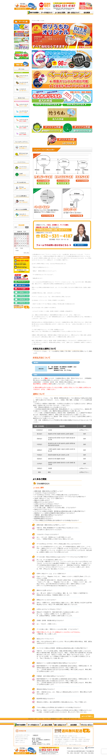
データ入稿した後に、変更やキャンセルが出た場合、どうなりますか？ (55, 507)
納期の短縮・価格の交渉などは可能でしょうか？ (48, 491)
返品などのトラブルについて (42, 509)
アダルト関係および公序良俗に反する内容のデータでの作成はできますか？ (56, 520)
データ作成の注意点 (69, 546)
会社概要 (73, 725)
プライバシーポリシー (87, 725)
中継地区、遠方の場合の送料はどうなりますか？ (48, 515)
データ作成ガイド (46, 12)
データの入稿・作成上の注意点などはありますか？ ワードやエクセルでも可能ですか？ (60, 496)
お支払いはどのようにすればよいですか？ (46, 504)
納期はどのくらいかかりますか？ (44, 502)
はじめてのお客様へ (33, 12)
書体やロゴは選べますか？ (42, 500)
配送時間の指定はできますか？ (43, 518)
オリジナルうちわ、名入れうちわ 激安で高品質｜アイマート (20, 12)
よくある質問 (60, 12)
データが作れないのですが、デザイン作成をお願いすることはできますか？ (56, 494)
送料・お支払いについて (73, 12)
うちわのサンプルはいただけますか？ (45, 493)
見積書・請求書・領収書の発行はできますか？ (48, 505)
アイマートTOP (35, 20)
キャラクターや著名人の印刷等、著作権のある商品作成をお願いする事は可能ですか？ (59, 511)
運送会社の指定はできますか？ (43, 516)
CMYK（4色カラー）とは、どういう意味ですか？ (49, 498)
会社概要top (86, 12)
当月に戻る (26, 252)
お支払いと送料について (52, 614)
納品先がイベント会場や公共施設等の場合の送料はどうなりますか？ (54, 513)
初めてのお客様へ (20, 725)
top (20, 17)
